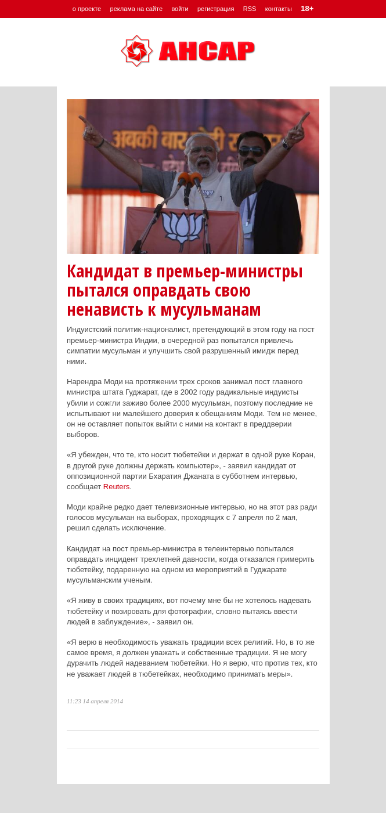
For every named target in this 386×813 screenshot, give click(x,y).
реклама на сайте (136, 8)
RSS (250, 8)
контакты (278, 8)
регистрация (216, 8)
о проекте (87, 8)
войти (179, 8)
